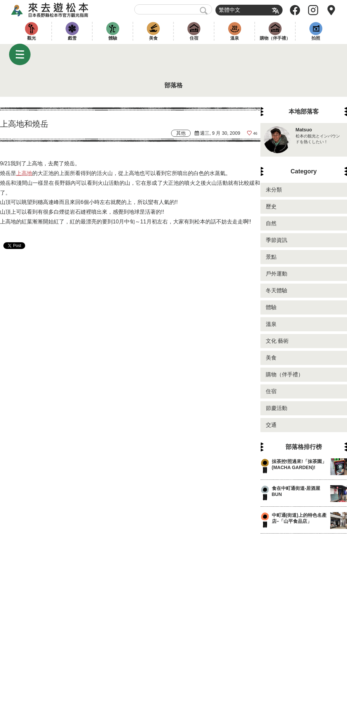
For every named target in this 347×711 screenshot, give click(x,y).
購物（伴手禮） (275, 38)
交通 (271, 425)
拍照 (315, 38)
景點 (271, 257)
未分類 (274, 190)
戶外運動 (276, 274)
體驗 (112, 38)
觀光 (31, 38)
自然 (271, 223)
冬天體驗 (276, 290)
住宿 (194, 38)
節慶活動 (276, 408)
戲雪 (72, 38)
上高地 (24, 173)
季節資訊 (276, 240)
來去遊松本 (55, 10)
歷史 (271, 206)
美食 (153, 38)
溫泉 (234, 38)
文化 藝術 (277, 341)
